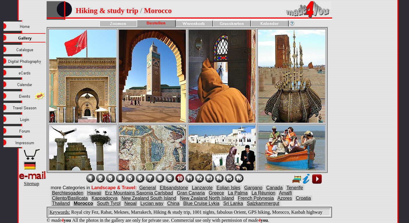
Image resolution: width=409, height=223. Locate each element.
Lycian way (151, 203)
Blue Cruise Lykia (201, 203)
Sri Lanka (233, 203)
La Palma (238, 192)
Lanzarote (202, 187)
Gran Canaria (191, 192)
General (147, 187)
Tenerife (294, 187)
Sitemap (31, 183)
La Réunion (263, 192)
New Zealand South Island (148, 198)
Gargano (253, 187)
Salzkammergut (263, 203)
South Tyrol (109, 203)
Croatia (303, 198)
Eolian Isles (228, 187)
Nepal (130, 203)
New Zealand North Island (207, 198)
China (173, 203)
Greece (216, 192)
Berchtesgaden (67, 192)
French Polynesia (256, 198)
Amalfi (285, 192)
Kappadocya (105, 198)
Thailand (61, 203)
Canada (274, 187)
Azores (284, 198)
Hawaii (94, 192)
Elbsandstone (174, 187)
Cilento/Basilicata (70, 198)
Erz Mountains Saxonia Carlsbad (139, 192)
